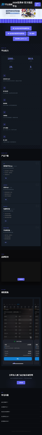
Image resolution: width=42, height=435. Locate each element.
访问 (5, 221)
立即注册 (37, 4)
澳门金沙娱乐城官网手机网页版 (16, 33)
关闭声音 (21, 279)
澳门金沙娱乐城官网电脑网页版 (21, 28)
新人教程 (32, 33)
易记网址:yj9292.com (21, 38)
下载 (5, 178)
